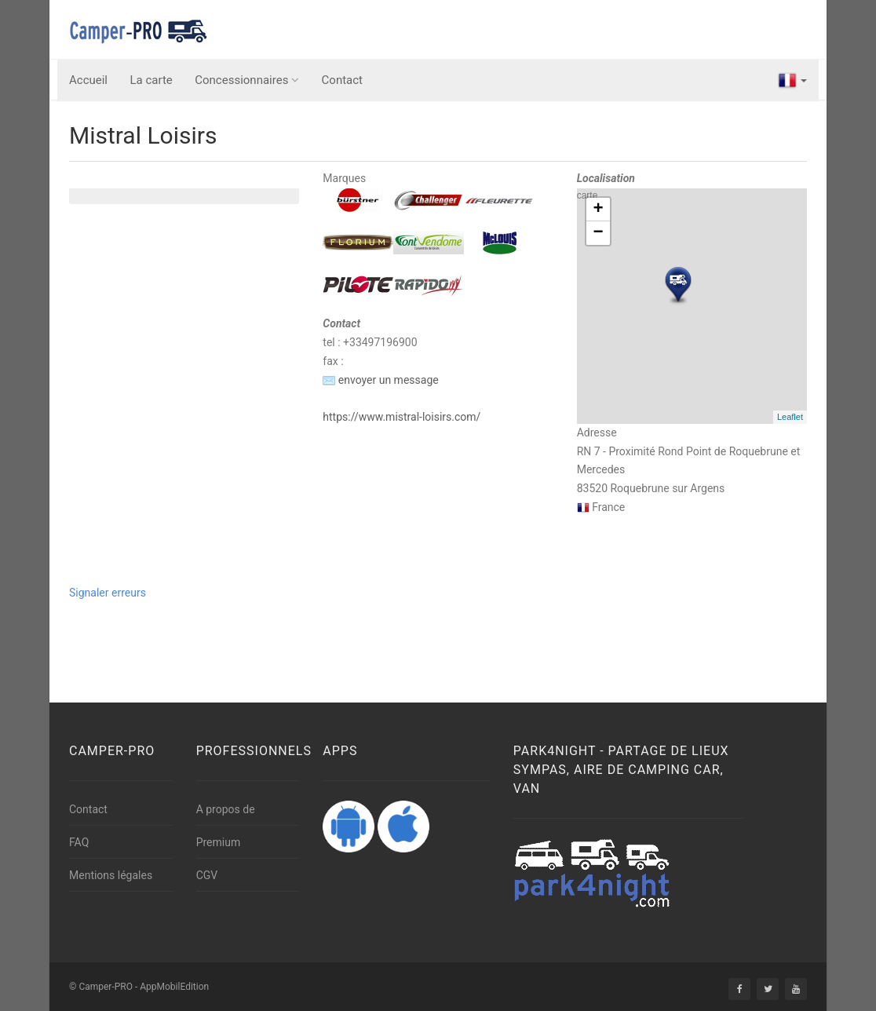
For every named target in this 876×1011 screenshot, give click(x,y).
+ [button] (598, 209)
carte (690, 306)
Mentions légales (110, 875)
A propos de (225, 809)
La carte (151, 80)
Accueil (88, 80)
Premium (218, 842)
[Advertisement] (331, 638)
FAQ (79, 842)
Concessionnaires (247, 80)
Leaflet (790, 417)
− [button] (598, 233)
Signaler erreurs (107, 592)
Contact (342, 80)
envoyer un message (380, 380)
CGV (207, 875)
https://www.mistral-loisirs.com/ (401, 417)
